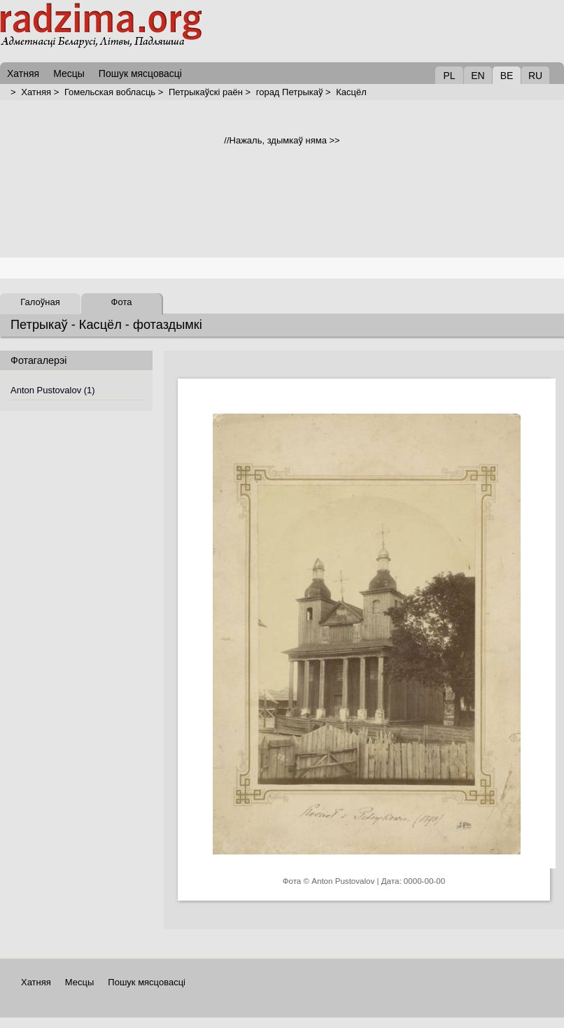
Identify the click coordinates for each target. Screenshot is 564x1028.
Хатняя (36, 92)
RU (535, 75)
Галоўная (39, 302)
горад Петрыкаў (289, 92)
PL (449, 75)
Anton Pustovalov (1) (52, 390)
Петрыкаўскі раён (206, 92)
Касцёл (351, 92)
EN (477, 75)
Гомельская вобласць (109, 92)
